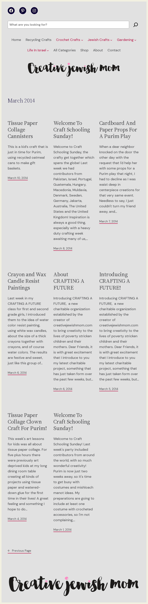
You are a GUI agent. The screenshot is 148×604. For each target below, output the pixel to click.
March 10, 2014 (18, 178)
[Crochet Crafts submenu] (82, 40)
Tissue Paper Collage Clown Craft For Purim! (27, 422)
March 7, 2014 (108, 221)
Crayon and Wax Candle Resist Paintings (27, 281)
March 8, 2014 (62, 248)
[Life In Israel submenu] (48, 50)
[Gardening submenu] (135, 40)
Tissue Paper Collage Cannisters (23, 130)
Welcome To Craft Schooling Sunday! (71, 130)
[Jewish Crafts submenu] (111, 40)
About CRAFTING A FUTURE (68, 281)
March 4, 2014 (17, 519)
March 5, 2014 (108, 389)
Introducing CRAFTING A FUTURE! (114, 281)
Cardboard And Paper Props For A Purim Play (118, 130)
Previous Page (19, 550)
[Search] (135, 25)
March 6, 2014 (17, 373)
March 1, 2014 (62, 530)
